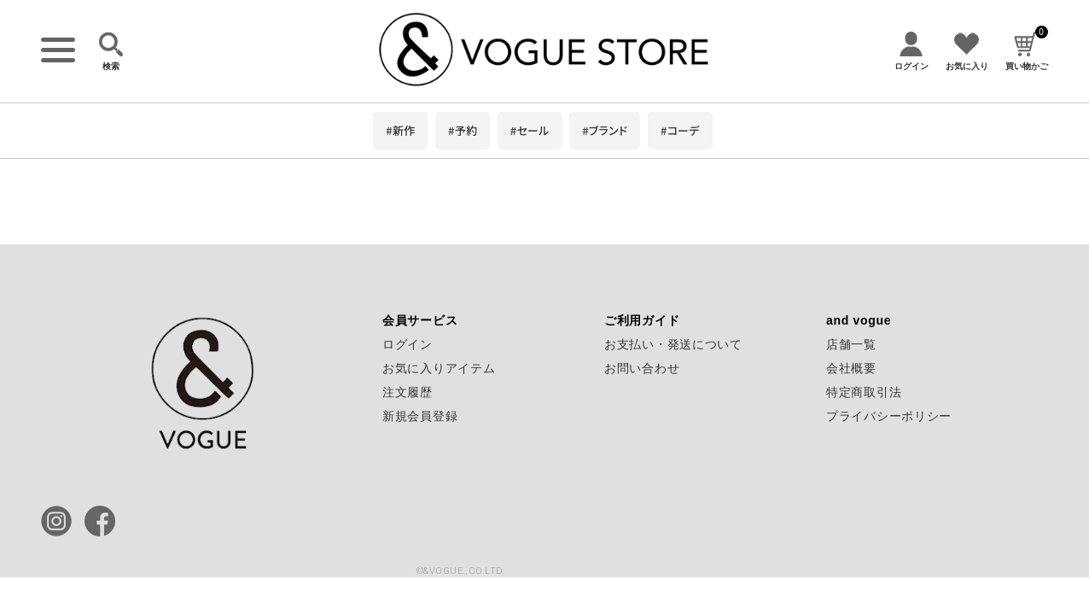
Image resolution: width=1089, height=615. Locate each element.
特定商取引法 (863, 392)
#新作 (400, 130)
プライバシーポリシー (889, 416)
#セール (530, 130)
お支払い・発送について (673, 344)
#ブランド (604, 130)
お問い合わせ (641, 368)
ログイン (407, 344)
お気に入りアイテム (438, 368)
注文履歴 (407, 392)
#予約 (462, 130)
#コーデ (680, 130)
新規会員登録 (419, 416)
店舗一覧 (851, 344)
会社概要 (851, 368)
